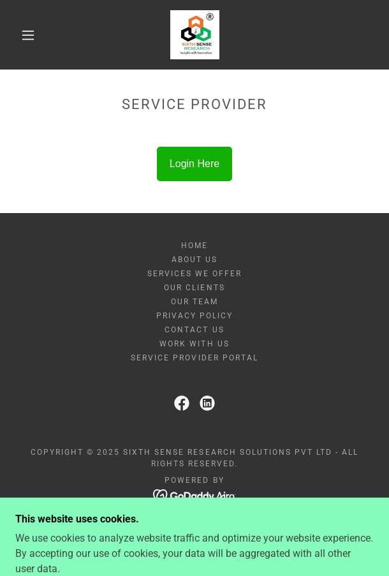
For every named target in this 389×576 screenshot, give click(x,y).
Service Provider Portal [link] (194, 357)
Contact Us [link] (194, 329)
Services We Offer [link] (194, 273)
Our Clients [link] (194, 287)
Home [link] (194, 245)
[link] (194, 34)
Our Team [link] (194, 301)
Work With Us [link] (194, 343)
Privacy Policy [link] (194, 315)
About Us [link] (194, 259)
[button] (33, 35)
